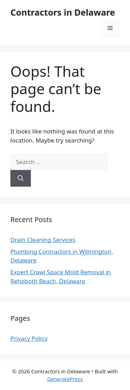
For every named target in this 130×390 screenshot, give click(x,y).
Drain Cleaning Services (42, 240)
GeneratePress (65, 378)
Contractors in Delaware (62, 12)
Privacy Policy (28, 338)
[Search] (20, 178)
